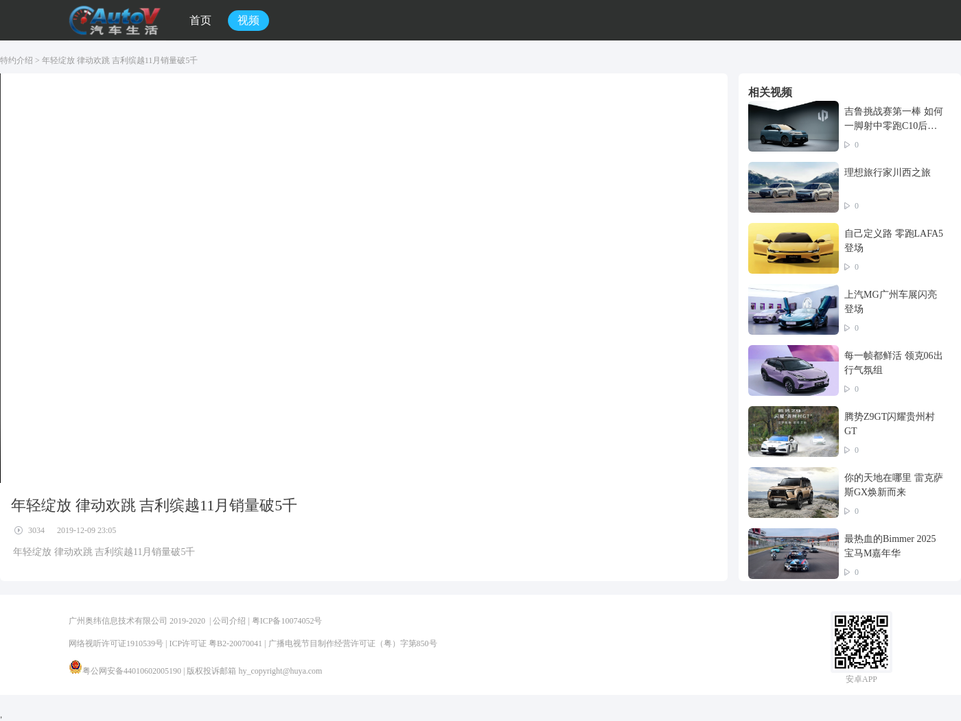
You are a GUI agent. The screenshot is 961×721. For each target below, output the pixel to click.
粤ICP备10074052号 (287, 621)
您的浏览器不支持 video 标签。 (364, 278)
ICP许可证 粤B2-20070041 (215, 643)
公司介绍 (229, 621)
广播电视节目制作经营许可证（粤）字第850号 (352, 643)
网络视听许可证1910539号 (116, 643)
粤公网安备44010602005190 (131, 671)
